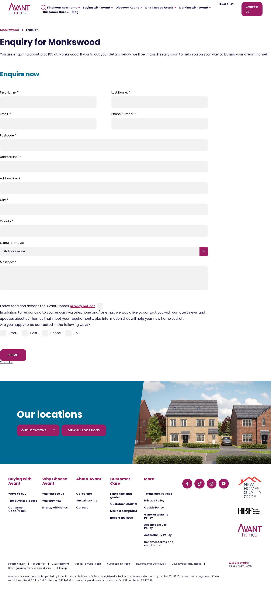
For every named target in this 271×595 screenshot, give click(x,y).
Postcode (8, 135)
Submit (13, 355)
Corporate (84, 494)
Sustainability (86, 500)
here (115, 580)
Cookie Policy (154, 508)
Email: (5, 114)
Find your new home (60, 8)
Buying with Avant (98, 8)
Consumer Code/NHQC (17, 509)
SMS (72, 333)
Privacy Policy (154, 500)
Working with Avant (194, 8)
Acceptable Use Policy (155, 526)
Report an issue (121, 518)
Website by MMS (239, 563)
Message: (8, 262)
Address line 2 (10, 178)
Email (8, 333)
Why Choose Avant (160, 8)
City (4, 200)
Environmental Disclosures (151, 563)
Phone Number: (123, 114)
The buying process (22, 501)
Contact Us (252, 9)
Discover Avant (129, 8)
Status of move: (12, 242)
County (6, 221)
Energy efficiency (55, 508)
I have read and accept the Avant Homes (47, 306)
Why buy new (51, 501)
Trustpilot (226, 4)
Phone (51, 333)
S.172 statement (60, 563)
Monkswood (10, 30)
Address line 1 (11, 157)
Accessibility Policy (158, 535)
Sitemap (62, 568)
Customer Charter (124, 504)
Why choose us (53, 494)
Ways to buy (17, 494)
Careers (82, 508)
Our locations (38, 430)
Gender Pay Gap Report (88, 563)
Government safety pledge (186, 563)
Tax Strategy (38, 563)
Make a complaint (123, 511)
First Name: (9, 92)
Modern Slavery (16, 563)
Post (30, 333)
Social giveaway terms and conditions (29, 568)
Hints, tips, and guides (121, 495)
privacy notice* (82, 306)
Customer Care (56, 12)
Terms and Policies (158, 494)
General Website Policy (156, 516)
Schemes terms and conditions (159, 543)
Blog (75, 12)
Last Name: (120, 92)
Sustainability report (118, 563)
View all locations (84, 430)
